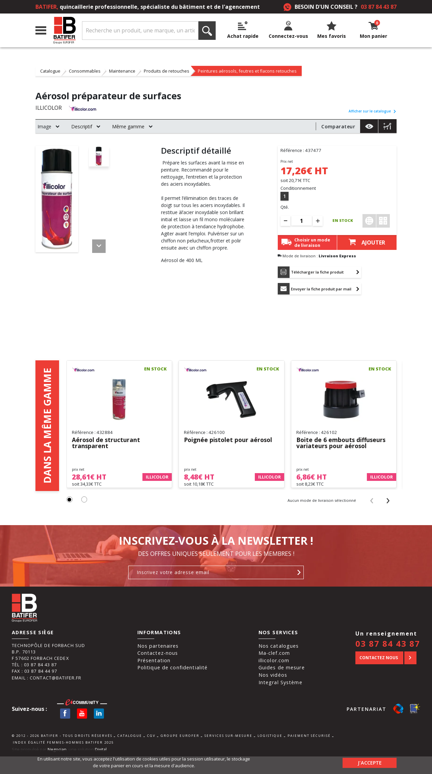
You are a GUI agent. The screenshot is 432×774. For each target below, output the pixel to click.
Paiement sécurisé (309, 740)
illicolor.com (274, 664)
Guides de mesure (282, 672)
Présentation (154, 664)
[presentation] (371, 504)
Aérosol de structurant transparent (106, 444)
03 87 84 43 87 (379, 6)
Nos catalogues (279, 650)
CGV (151, 740)
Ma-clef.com (274, 657)
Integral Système (280, 686)
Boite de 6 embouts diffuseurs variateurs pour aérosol (342, 444)
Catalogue (50, 71)
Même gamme (128, 126)
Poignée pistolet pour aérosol (229, 441)
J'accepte (370, 762)
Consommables (85, 71)
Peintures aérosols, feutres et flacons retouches (247, 71)
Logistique (270, 740)
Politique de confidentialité (172, 672)
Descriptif (81, 126)
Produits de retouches (166, 71)
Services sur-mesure (228, 740)
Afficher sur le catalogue (373, 111)
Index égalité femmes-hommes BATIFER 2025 (63, 746)
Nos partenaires (158, 650)
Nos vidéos (273, 679)
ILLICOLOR (49, 108)
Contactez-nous (157, 657)
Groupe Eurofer (180, 740)
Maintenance (122, 71)
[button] (69, 504)
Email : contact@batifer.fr (46, 682)
